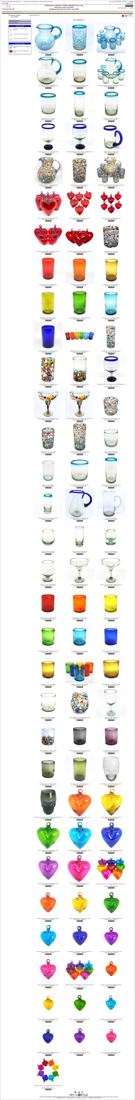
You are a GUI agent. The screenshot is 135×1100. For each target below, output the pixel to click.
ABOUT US (73, 1096)
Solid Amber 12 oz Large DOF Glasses (111, 671)
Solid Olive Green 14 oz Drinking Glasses (79, 771)
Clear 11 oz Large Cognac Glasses (48, 571)
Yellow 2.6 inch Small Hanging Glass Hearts (48, 1006)
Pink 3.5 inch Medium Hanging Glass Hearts (48, 971)
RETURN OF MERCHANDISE (45, 1096)
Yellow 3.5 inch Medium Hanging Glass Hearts (79, 905)
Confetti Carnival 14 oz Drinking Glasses (48, 371)
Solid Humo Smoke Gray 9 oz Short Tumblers (79, 737)
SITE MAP (116, 1096)
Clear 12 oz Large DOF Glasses (48, 704)
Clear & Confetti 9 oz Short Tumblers (48, 737)
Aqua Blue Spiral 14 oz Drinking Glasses (79, 39)
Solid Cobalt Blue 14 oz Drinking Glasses (48, 338)
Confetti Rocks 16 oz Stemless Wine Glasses (79, 704)
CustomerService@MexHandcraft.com (79, 1097)
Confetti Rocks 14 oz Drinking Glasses (79, 172)
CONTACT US (79, 1096)
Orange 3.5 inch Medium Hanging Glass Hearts (48, 905)
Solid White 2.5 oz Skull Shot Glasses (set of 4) (111, 771)
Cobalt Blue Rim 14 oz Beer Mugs (111, 138)
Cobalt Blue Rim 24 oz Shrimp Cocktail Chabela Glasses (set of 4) (111, 372)
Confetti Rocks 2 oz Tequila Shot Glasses (111, 338)
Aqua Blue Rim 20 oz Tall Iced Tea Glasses (111, 472)
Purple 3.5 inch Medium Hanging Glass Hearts (111, 938)
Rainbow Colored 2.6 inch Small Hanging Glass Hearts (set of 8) (48, 1073)
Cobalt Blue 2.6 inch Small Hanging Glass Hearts (48, 1039)
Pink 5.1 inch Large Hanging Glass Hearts (79, 870)
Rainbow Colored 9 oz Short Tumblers (79, 671)
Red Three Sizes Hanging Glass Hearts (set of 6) (48, 238)
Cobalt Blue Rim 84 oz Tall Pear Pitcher (79, 505)
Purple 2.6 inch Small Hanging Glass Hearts (79, 1039)
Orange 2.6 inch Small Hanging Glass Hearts (111, 971)
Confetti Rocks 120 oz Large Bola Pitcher (48, 172)
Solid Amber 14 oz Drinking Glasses (111, 271)
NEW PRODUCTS (35, 15)
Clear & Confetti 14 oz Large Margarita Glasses (48, 405)
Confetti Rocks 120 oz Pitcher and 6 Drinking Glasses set (111, 172)
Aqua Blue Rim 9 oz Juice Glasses (111, 105)
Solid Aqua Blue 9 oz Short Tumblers (79, 638)
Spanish (5, 3)
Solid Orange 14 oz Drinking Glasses (79, 271)
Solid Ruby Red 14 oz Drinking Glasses (48, 271)
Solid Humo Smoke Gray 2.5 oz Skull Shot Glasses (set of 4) (48, 804)
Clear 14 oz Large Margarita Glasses (79, 571)
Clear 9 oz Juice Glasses (48, 472)
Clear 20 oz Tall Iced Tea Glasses (21, 34)
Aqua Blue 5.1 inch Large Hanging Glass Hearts (79, 837)
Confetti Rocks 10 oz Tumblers (111, 238)
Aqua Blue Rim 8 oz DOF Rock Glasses (79, 472)
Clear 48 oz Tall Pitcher (111, 505)
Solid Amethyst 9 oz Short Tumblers (111, 737)
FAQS (108, 1096)
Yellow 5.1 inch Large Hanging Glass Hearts (111, 804)
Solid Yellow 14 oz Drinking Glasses (48, 304)
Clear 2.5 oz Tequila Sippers (111, 538)
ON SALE (104, 1096)
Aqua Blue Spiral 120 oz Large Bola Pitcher (48, 39)
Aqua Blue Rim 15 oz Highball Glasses (79, 105)
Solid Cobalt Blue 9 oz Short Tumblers (111, 638)
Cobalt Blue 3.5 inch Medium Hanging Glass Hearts (79, 938)
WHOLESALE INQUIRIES (88, 1096)
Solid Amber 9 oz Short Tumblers (48, 671)
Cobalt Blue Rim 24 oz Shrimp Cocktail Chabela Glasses (79, 138)
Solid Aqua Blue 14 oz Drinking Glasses (111, 304)
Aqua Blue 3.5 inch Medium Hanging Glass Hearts (48, 938)
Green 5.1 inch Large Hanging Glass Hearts (48, 837)
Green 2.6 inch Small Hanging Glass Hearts (79, 1006)
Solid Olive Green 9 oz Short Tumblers (48, 771)
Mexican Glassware (7, 11)
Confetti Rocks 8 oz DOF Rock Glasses (111, 405)
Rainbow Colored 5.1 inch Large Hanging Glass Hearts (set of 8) (111, 871)
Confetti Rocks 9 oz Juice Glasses (48, 438)
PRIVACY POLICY (66, 1096)
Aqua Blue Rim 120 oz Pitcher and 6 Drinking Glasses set (111, 72)
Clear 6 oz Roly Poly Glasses (48, 538)
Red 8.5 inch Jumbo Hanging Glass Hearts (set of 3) (79, 238)
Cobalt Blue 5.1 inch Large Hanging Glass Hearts (111, 837)
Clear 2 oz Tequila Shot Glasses (79, 538)
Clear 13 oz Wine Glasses (111, 704)
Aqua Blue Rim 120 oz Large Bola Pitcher (48, 72)
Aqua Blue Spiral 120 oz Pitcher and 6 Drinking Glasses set (111, 39)
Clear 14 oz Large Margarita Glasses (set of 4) (111, 571)
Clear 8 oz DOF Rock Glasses (20, 38)
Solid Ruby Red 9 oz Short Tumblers (48, 604)
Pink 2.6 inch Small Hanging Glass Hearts (111, 1039)
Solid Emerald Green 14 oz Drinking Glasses (79, 304)
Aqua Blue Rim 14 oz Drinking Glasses (79, 72)
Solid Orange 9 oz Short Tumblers (79, 604)
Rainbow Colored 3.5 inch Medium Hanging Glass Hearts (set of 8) (79, 972)
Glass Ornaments (17, 11)
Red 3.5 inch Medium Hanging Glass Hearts (79, 205)
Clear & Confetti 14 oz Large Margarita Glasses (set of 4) (79, 405)
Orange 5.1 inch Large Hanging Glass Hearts (79, 804)
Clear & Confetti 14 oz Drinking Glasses (79, 371)
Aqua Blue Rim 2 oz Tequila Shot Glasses (48, 505)
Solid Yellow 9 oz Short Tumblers (111, 604)
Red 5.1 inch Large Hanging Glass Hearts (48, 205)
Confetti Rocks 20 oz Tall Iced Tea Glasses (79, 438)
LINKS (111, 1096)
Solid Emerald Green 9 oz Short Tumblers (48, 638)
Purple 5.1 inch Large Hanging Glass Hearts (48, 870)
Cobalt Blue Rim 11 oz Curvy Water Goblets (48, 138)
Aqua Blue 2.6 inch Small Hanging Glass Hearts (111, 1006)
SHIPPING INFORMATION (57, 1096)
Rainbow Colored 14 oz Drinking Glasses (79, 338)
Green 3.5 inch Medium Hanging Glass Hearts (111, 905)
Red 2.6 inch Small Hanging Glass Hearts (111, 205)
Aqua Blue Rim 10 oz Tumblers (48, 105)
